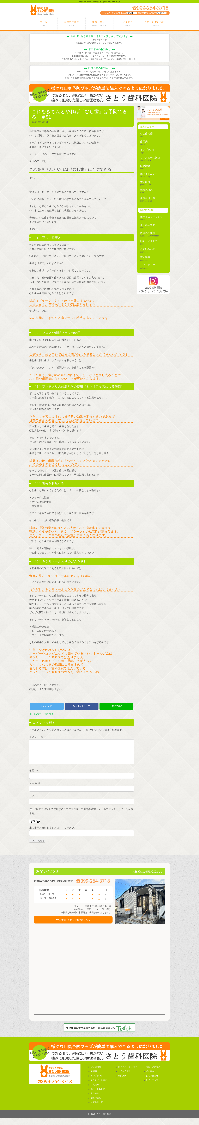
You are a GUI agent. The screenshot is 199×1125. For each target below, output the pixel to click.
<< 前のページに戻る (41, 714)
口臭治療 (145, 166)
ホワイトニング (149, 174)
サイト (33, 801)
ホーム (43, 23)
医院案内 (122, 1083)
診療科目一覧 (147, 198)
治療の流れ (146, 190)
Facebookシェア (81, 706)
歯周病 (144, 141)
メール (35, 788)
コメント (36, 737)
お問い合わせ (147, 249)
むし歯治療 (146, 133)
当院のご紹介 (71, 23)
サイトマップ (147, 265)
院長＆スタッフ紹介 (151, 217)
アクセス (128, 23)
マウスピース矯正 (150, 158)
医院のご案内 (147, 233)
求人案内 (145, 257)
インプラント (147, 150)
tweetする (46, 706)
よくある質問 (147, 225)
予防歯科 (145, 182)
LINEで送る (116, 706)
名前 (34, 775)
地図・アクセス (149, 241)
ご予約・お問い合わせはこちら (74, 925)
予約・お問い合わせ (156, 23)
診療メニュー (99, 23)
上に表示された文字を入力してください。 (53, 832)
